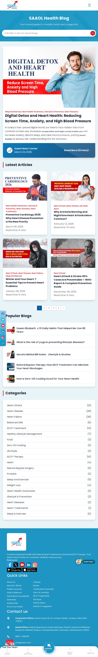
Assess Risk (12, 603)
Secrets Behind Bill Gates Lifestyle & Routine (43, 354)
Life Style (37, 599)
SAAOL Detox (39, 602)
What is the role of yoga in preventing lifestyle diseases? (50, 342)
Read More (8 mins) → (77, 150)
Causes (37, 582)
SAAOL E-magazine (42, 606)
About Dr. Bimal (14, 585)
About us (11, 582)
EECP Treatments (41, 596)
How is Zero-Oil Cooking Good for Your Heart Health (47, 378)
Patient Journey (14, 589)
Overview (11, 599)
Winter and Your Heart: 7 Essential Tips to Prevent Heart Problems (25, 282)
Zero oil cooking (41, 592)
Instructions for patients (18, 596)
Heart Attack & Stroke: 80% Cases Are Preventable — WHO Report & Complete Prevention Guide (73, 281)
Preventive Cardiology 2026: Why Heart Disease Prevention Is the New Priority (24, 218)
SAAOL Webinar (14, 592)
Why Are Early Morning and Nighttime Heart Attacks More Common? (73, 215)
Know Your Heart (15, 606)
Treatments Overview (43, 589)
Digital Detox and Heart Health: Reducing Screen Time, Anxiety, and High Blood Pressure (48, 118)
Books (36, 585)
